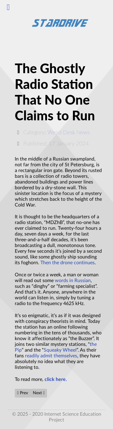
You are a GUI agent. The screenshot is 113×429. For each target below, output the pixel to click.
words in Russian (73, 280)
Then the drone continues (67, 262)
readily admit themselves (51, 355)
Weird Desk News (69, 132)
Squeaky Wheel (60, 350)
